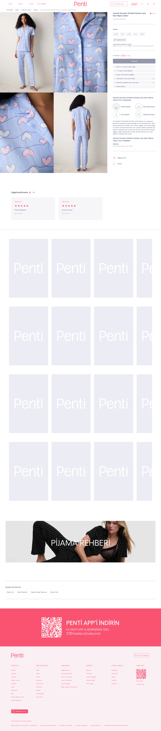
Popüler (14, 665)
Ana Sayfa (10, 10)
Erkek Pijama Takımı (17, 697)
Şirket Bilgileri (65, 683)
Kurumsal (65, 665)
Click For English (143, 655)
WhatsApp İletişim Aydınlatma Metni (116, 725)
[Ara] (112, 4)
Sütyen (13, 670)
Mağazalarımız (65, 670)
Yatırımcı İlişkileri (66, 677)
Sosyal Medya (117, 665)
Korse (13, 687)
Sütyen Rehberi (16, 700)
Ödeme (88, 670)
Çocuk (31, 4)
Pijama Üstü (54, 592)
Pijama (36, 10)
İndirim (43, 4)
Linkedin (114, 683)
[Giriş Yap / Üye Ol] (148, 4)
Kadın (10, 4)
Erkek (20, 4)
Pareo (38, 677)
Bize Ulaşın (89, 683)
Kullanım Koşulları (81, 725)
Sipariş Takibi (90, 680)
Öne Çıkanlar (42, 665)
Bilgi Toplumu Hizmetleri (69, 687)
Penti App (140, 665)
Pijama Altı (10, 592)
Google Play (140, 684)
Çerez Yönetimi (96, 725)
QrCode (141, 674)
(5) (154, 13)
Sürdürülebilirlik (66, 673)
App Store (139, 681)
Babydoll (14, 690)
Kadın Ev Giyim (26, 10)
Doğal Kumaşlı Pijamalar (39, 592)
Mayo (38, 673)
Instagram (114, 670)
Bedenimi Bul (120, 40)
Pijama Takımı (15, 680)
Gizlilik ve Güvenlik (66, 725)
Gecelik (13, 677)
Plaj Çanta (39, 697)
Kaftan (38, 690)
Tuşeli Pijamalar (22, 592)
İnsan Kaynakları (66, 680)
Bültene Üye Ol (21, 711)
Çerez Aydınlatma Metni (48, 725)
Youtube (114, 680)
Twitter (113, 677)
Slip (12, 693)
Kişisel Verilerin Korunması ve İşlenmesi (24, 725)
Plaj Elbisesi (40, 693)
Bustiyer (13, 683)
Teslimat (89, 673)
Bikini (38, 670)
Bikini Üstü (39, 683)
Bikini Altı (39, 687)
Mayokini (39, 680)
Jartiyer (13, 673)
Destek (89, 665)
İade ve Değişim (91, 677)
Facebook (114, 673)
